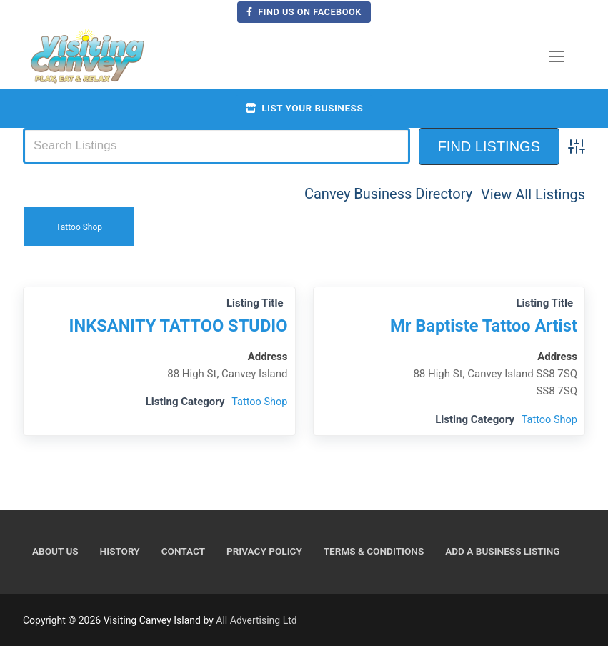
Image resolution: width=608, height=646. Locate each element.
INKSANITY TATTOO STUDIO (175, 324)
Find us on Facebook (304, 11)
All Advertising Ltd (256, 620)
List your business (304, 108)
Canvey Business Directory (388, 193)
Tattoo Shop (79, 226)
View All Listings (533, 193)
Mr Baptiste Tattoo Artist (480, 324)
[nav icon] (556, 56)
